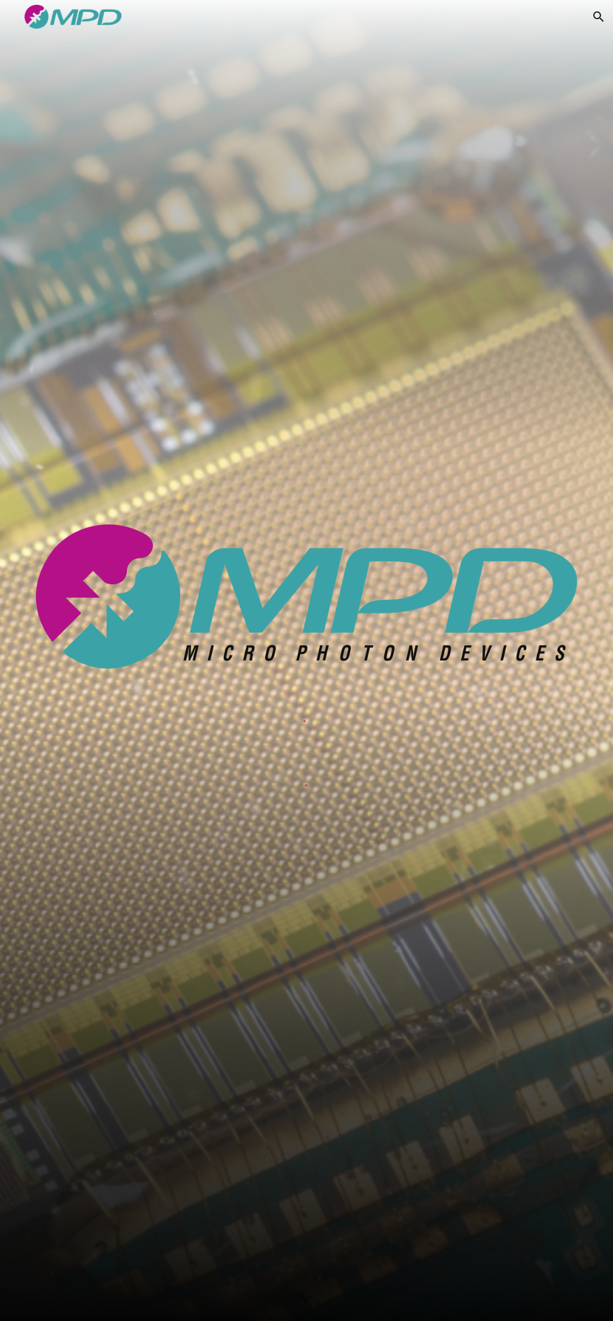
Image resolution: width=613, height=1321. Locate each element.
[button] (598, 16)
